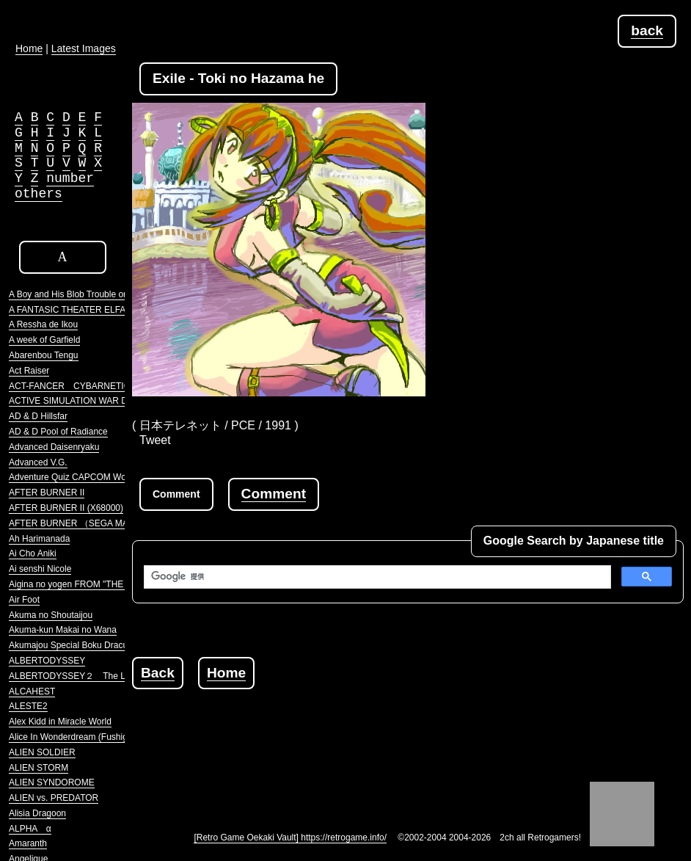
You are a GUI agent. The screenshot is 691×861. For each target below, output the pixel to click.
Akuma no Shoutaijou (50, 615)
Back (158, 672)
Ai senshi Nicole (40, 569)
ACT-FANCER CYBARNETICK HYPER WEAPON (110, 386)
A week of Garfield (44, 340)
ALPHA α (30, 829)
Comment (273, 493)
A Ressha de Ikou (43, 324)
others (38, 193)
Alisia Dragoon (37, 813)
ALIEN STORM (38, 768)
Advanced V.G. (38, 462)
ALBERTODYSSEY (47, 660)
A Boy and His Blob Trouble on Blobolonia (90, 294)
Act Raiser (29, 371)
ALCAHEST (32, 691)
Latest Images (83, 48)
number (70, 178)
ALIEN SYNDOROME (52, 782)
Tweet (155, 440)
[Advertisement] (399, 722)
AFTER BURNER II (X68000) (66, 508)
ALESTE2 (28, 706)
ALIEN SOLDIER (42, 752)
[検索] (376, 577)
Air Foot (24, 600)
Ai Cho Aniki (32, 553)
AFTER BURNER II (46, 492)
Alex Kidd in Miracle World (60, 721)
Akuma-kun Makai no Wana (63, 630)
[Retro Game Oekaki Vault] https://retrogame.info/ (290, 837)
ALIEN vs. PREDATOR (53, 798)
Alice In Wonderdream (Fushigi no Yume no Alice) (105, 737)
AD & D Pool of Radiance (58, 431)
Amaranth (28, 843)
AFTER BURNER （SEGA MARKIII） (82, 523)
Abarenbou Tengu (43, 355)
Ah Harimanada (39, 539)
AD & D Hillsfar (38, 416)
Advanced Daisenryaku (54, 447)
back (647, 30)
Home (226, 672)
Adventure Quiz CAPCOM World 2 (76, 477)
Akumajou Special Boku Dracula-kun (80, 645)
